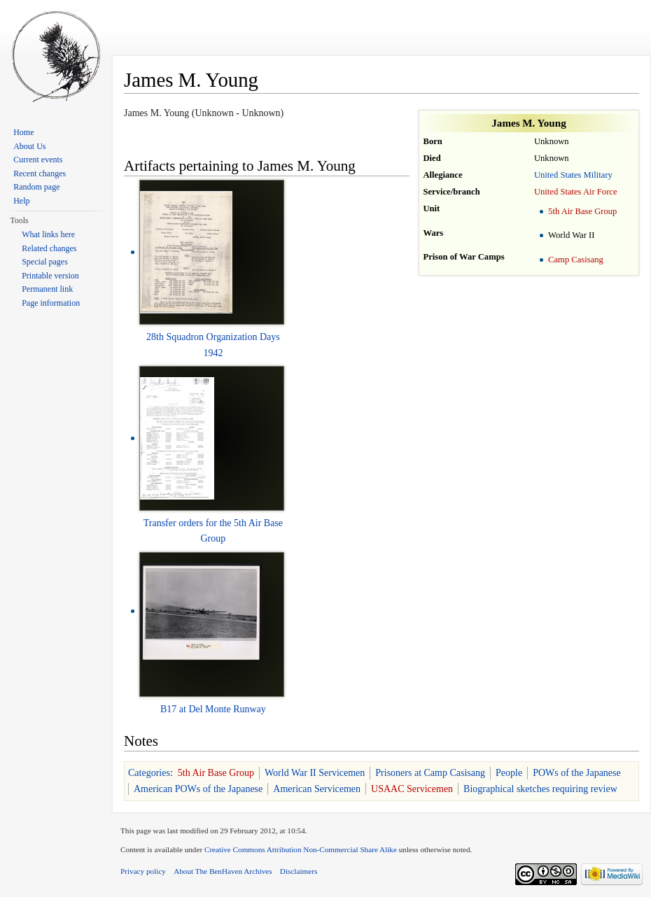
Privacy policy (143, 871)
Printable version (50, 276)
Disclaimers (298, 871)
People (509, 773)
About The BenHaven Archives (223, 871)
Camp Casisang (575, 259)
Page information (51, 303)
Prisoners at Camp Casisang (430, 773)
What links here (48, 234)
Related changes (49, 248)
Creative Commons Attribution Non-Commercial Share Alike (300, 849)
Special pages (45, 262)
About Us (29, 146)
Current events (37, 159)
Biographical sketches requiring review (540, 789)
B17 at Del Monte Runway (213, 709)
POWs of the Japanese (577, 773)
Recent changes (39, 173)
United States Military (573, 175)
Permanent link (47, 289)
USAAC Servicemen (412, 789)
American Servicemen (316, 789)
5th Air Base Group (582, 211)
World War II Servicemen (315, 773)
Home (23, 132)
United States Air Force (575, 192)
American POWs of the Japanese (198, 789)
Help (21, 201)
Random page (36, 187)
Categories (149, 773)
